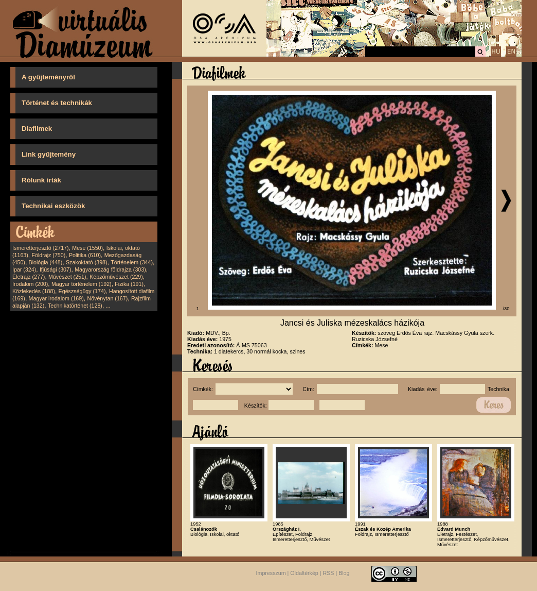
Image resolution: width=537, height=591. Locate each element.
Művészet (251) (67, 277)
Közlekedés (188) (33, 291)
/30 (506, 308)
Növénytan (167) (107, 298)
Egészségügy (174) (82, 291)
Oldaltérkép (304, 573)
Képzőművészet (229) (116, 277)
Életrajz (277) (28, 277)
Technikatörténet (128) (75, 305)
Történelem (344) (132, 262)
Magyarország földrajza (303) (110, 269)
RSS (328, 573)
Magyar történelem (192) (81, 284)
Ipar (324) (24, 269)
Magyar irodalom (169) (56, 298)
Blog (343, 573)
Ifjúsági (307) (55, 269)
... (108, 305)
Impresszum (271, 573)
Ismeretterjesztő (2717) (40, 248)
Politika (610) (85, 255)
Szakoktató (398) (87, 262)
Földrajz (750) (48, 255)
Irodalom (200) (30, 284)
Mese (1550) (87, 248)
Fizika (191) (129, 284)
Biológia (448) (46, 262)
